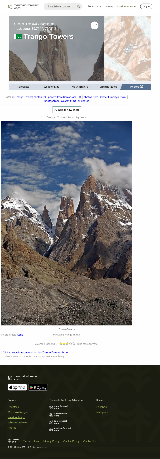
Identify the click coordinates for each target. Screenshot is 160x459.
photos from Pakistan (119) (60, 101)
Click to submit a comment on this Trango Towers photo (35, 352)
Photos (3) (136, 86)
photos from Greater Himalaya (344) (105, 97)
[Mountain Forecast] (23, 6)
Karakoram (47, 24)
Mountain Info (80, 86)
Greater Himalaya (25, 24)
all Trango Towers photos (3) (29, 97)
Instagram (102, 412)
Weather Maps (16, 417)
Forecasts (94, 6)
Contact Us (90, 441)
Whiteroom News (18, 422)
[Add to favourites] (94, 25)
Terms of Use (31, 441)
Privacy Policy (51, 441)
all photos (83, 101)
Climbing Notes (108, 86)
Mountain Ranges (18, 412)
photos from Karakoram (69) (65, 97)
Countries (13, 407)
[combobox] (63, 6)
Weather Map (51, 86)
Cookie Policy (71, 441)
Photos (109, 6)
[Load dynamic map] (127, 50)
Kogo (20, 334)
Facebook (102, 407)
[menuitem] (23, 87)
